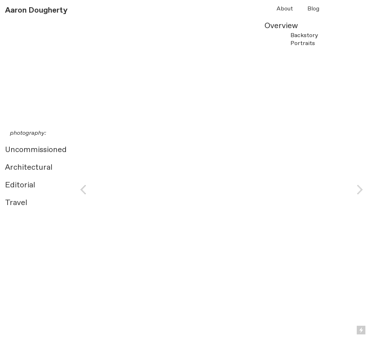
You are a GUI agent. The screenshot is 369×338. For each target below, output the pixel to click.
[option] (221, 146)
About (285, 9)
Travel (16, 203)
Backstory (304, 35)
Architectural (28, 168)
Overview (281, 26)
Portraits (302, 43)
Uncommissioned (36, 150)
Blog (313, 9)
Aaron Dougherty (36, 10)
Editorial (20, 185)
